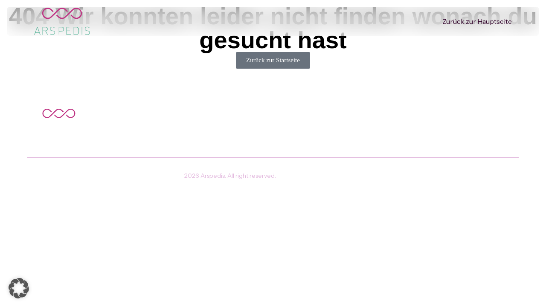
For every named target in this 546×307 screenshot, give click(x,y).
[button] (19, 288)
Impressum (346, 176)
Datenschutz (303, 176)
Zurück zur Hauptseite (477, 21)
